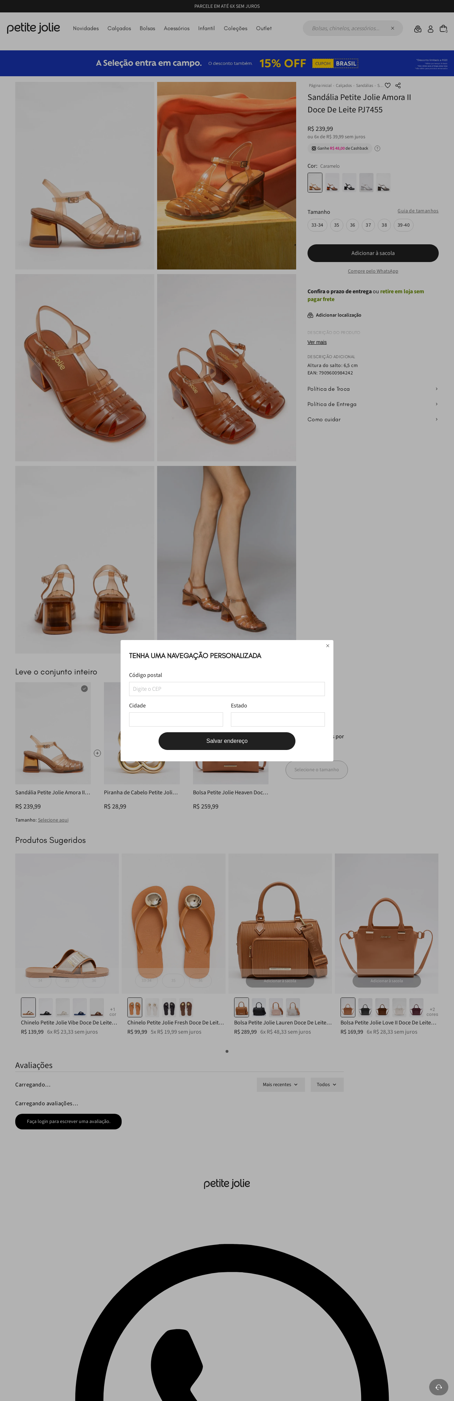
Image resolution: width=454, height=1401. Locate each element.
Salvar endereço (227, 741)
